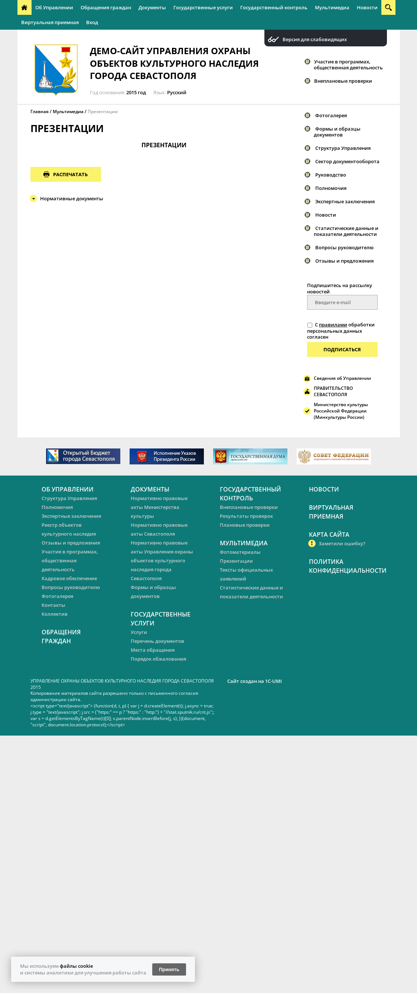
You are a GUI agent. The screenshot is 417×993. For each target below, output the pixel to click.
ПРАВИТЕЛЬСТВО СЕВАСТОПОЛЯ (333, 391)
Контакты (53, 605)
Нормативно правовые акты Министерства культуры (159, 507)
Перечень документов (157, 641)
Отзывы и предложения (344, 260)
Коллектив (55, 614)
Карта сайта (329, 534)
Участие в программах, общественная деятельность (348, 64)
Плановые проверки (245, 525)
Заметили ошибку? (342, 543)
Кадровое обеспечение (69, 578)
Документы (152, 7)
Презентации (103, 111)
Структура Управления (343, 148)
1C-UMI (273, 681)
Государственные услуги (203, 7)
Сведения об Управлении (342, 378)
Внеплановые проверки (343, 81)
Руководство (330, 174)
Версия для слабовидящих (315, 39)
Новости (367, 7)
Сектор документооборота (347, 161)
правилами (333, 324)
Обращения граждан (106, 7)
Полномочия (330, 188)
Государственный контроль (273, 7)
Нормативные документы (71, 198)
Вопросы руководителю (344, 247)
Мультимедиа (332, 7)
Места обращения (153, 650)
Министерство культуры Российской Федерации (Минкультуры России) (341, 411)
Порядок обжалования (158, 658)
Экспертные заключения (345, 201)
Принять (169, 969)
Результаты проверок (246, 516)
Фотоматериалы (240, 552)
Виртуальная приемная (50, 22)
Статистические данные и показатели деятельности (346, 231)
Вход (92, 22)
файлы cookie (76, 966)
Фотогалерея (331, 115)
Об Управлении (54, 7)
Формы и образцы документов (337, 131)
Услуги (139, 632)
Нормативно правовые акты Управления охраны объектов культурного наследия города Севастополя (162, 560)
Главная (39, 111)
